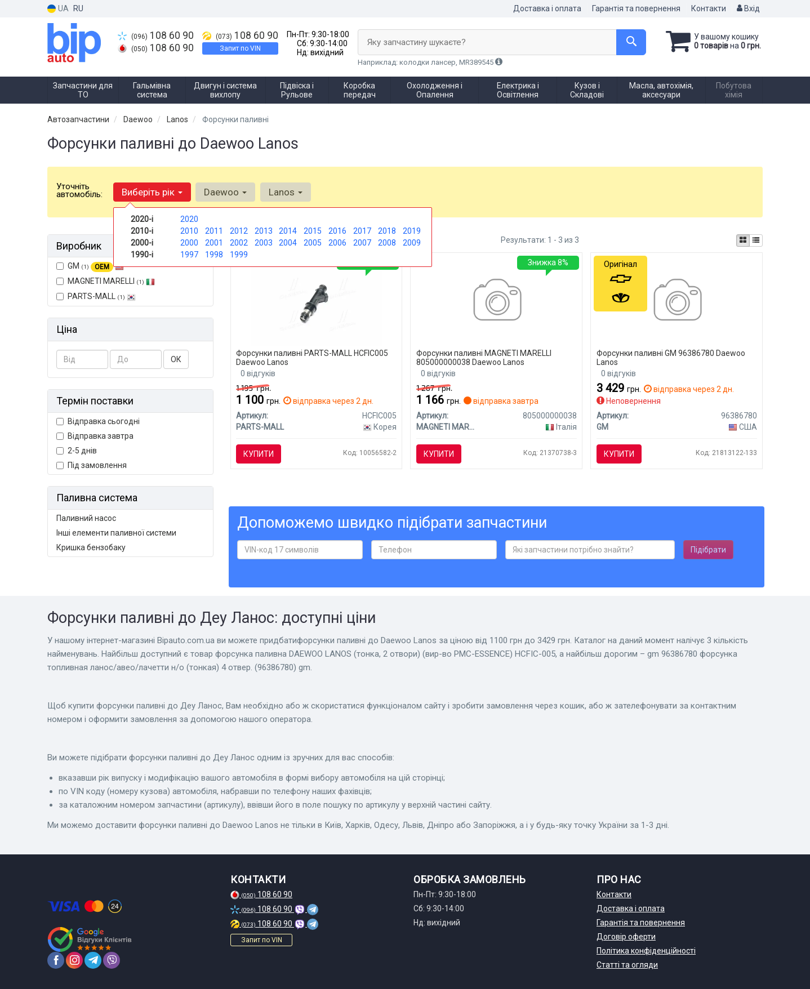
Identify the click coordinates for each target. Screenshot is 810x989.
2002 (239, 242)
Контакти (708, 8)
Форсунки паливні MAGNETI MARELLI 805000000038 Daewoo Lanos (483, 357)
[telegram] (92, 960)
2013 (264, 230)
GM (90, 266)
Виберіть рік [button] (152, 192)
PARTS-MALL (96, 296)
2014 (288, 230)
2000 (189, 242)
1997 (189, 254)
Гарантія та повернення (636, 8)
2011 (214, 230)
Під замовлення (91, 465)
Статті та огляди (627, 964)
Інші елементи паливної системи (116, 532)
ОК (176, 359)
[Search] (629, 42)
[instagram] (74, 960)
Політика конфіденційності (646, 950)
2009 (412, 242)
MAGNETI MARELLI (105, 281)
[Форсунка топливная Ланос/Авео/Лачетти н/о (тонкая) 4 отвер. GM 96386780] (676, 301)
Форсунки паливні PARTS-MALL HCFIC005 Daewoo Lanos (313, 357)
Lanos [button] (285, 192)
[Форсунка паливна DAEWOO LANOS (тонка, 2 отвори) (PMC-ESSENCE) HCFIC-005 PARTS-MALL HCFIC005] (316, 301)
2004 (288, 242)
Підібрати (708, 550)
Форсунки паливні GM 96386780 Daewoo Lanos (671, 357)
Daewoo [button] (225, 192)
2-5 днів (76, 450)
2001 (214, 242)
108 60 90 (156, 35)
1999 (239, 254)
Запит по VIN (240, 48)
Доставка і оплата (547, 8)
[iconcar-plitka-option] (743, 240)
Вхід (748, 8)
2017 (362, 230)
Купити (259, 453)
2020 (189, 219)
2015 (313, 230)
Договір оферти (626, 936)
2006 (337, 242)
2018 (387, 230)
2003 (264, 242)
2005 (313, 242)
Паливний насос (86, 518)
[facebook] (55, 960)
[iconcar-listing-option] (756, 240)
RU (78, 8)
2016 (337, 230)
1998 (214, 254)
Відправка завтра (94, 435)
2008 (387, 242)
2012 (239, 230)
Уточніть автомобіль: (79, 190)
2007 (362, 242)
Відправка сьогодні (98, 421)
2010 (189, 230)
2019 (412, 230)
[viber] (111, 960)
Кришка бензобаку (91, 547)
